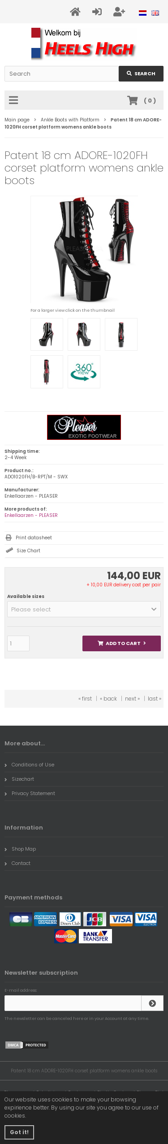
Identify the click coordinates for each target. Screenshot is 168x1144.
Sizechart (19, 779)
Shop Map (20, 848)
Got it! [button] (19, 1132)
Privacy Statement (29, 793)
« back (108, 698)
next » (132, 698)
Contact (17, 863)
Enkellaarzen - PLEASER (31, 515)
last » (154, 698)
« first (85, 698)
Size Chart (28, 550)
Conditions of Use (29, 764)
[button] (84, 609)
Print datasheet (34, 537)
